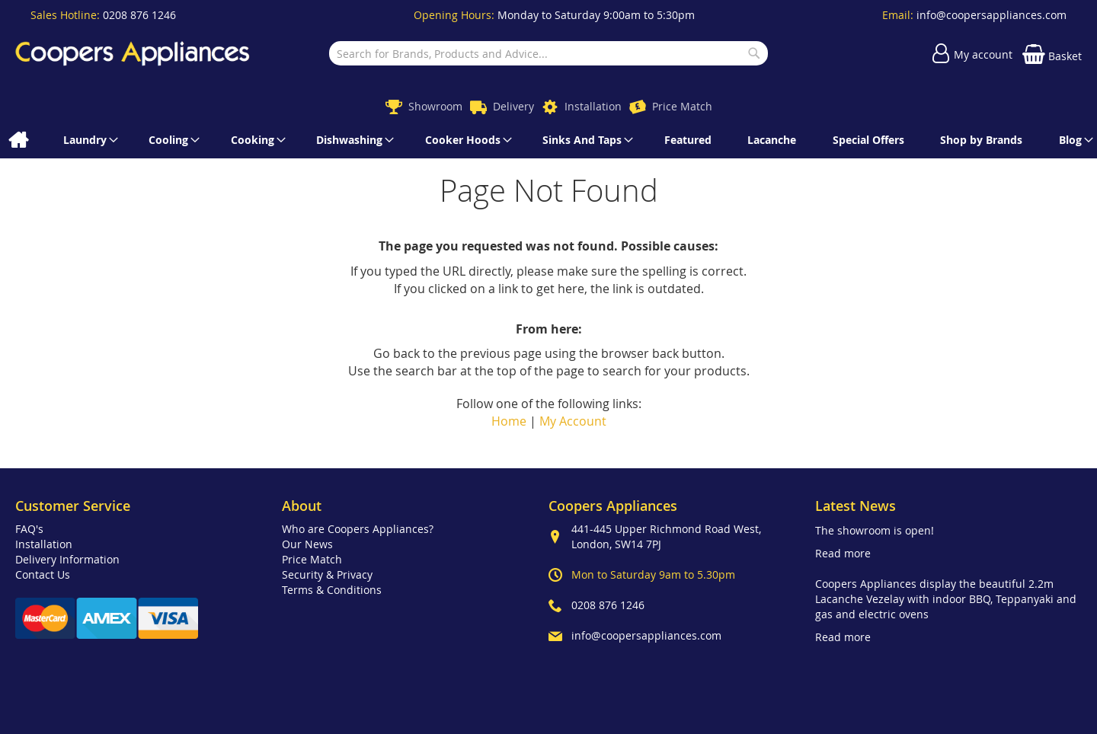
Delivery (513, 106)
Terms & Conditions (332, 589)
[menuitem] (18, 140)
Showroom (435, 106)
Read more (843, 553)
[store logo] (132, 53)
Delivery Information (67, 559)
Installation (593, 106)
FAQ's (29, 529)
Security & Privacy (327, 574)
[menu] (548, 140)
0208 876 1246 (139, 15)
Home (508, 421)
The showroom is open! (874, 530)
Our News (307, 544)
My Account (572, 421)
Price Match (682, 106)
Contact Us (42, 574)
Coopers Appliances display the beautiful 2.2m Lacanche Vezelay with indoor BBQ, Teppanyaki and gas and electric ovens (945, 598)
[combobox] (548, 53)
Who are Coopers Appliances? (357, 529)
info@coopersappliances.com (991, 15)
